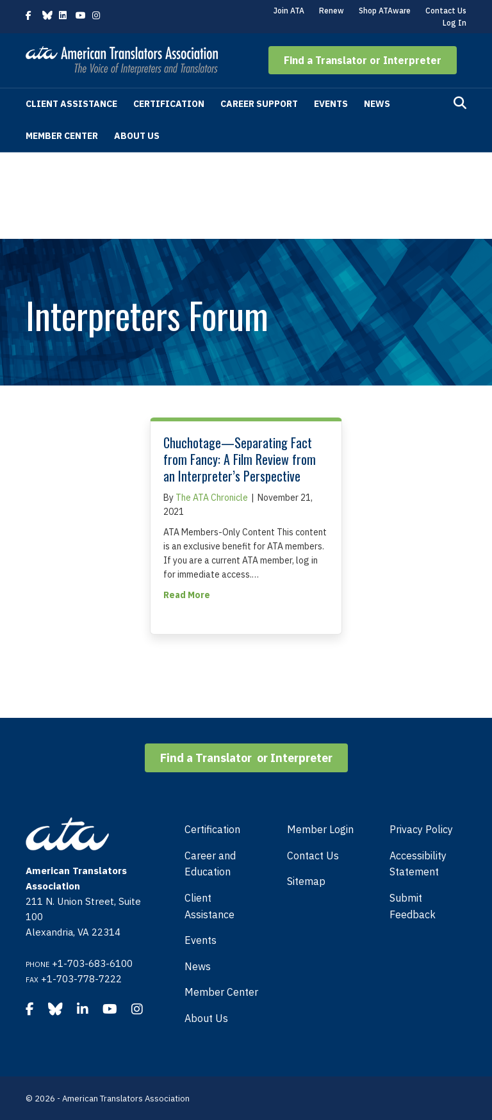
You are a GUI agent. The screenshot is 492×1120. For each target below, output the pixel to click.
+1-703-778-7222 (81, 979)
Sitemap (306, 881)
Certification (168, 104)
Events (331, 104)
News (377, 104)
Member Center (62, 136)
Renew (331, 10)
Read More (186, 594)
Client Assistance (71, 104)
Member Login (320, 829)
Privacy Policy (421, 829)
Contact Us (445, 10)
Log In (454, 23)
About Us (137, 136)
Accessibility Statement (418, 864)
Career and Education (210, 864)
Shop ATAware (385, 10)
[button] (362, 60)
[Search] (460, 103)
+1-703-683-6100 (92, 963)
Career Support (259, 104)
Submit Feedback (413, 906)
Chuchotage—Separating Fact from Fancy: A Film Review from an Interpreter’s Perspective (239, 459)
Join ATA (289, 10)
